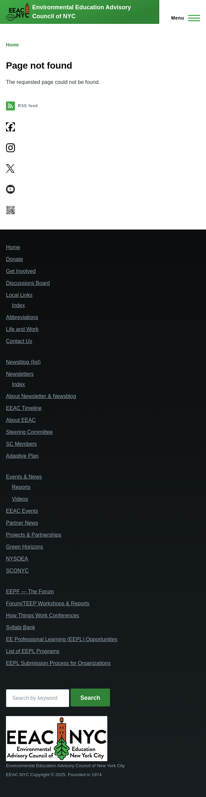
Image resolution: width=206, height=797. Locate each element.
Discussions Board (28, 283)
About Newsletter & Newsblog (41, 396)
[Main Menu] (183, 18)
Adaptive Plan (22, 456)
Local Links (19, 295)
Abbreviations (22, 317)
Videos (20, 499)
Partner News (22, 523)
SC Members (21, 444)
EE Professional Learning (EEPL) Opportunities (61, 639)
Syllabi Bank (20, 627)
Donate (14, 259)
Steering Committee (29, 432)
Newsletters (20, 374)
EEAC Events (22, 511)
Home (12, 44)
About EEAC (21, 420)
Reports (21, 487)
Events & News (24, 477)
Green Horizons (24, 547)
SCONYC (17, 570)
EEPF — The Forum (30, 591)
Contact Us (19, 341)
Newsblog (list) (23, 362)
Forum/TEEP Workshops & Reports (47, 603)
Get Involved (21, 271)
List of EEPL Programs (32, 651)
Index (18, 305)
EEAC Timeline (24, 408)
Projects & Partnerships (33, 535)
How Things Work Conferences (42, 615)
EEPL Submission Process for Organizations (58, 663)
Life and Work (22, 329)
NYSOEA (17, 559)
